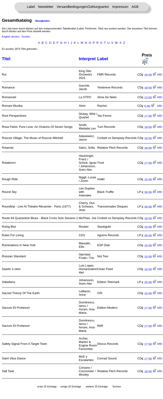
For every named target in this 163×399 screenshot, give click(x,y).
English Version (10, 36)
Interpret (87, 59)
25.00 (150, 282)
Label (31, 7)
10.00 (150, 179)
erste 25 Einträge (47, 386)
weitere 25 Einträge (97, 386)
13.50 (150, 97)
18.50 (150, 88)
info (159, 74)
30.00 (150, 192)
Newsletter (45, 7)
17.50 (150, 116)
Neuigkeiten (42, 20)
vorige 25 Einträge (71, 386)
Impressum (120, 7)
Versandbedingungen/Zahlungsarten (83, 7)
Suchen (26, 36)
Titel (6, 59)
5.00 (149, 106)
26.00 (150, 235)
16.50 (150, 75)
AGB (134, 7)
